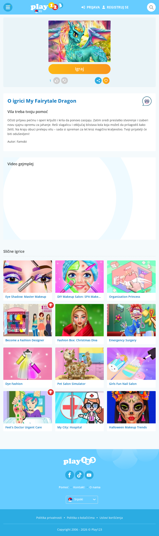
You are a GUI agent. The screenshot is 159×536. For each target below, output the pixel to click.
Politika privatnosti (49, 518)
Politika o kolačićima (81, 518)
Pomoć (64, 487)
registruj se (115, 7)
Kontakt (79, 487)
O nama (94, 487)
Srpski (75, 499)
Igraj (79, 69)
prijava (90, 7)
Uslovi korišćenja (111, 518)
